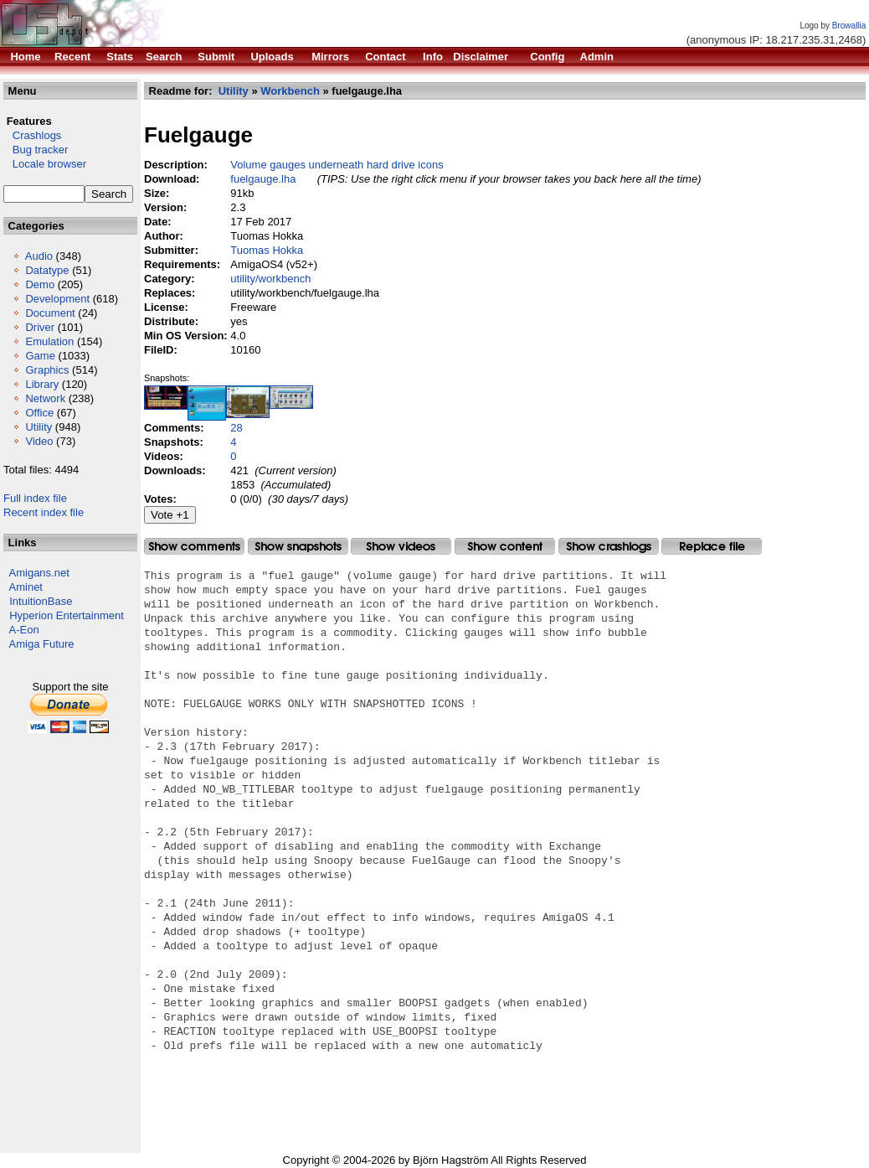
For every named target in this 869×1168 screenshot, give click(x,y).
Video (39, 441)
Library (42, 384)
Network (45, 398)
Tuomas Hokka (266, 250)
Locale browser (44, 164)
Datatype (47, 270)
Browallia (849, 25)
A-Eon (24, 629)
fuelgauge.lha (263, 179)
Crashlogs (32, 135)
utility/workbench (270, 278)
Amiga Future (42, 644)
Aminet (26, 587)
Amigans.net (39, 572)
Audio (39, 256)
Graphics (47, 370)
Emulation (49, 341)
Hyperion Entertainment (66, 615)
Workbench (290, 91)
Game (39, 355)
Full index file (35, 498)
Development (57, 298)
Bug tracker (35, 149)
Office (39, 412)
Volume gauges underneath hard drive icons (336, 164)
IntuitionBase (40, 601)
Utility (38, 427)
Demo (39, 284)
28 (236, 427)
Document (50, 313)
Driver (39, 327)
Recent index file (43, 512)
